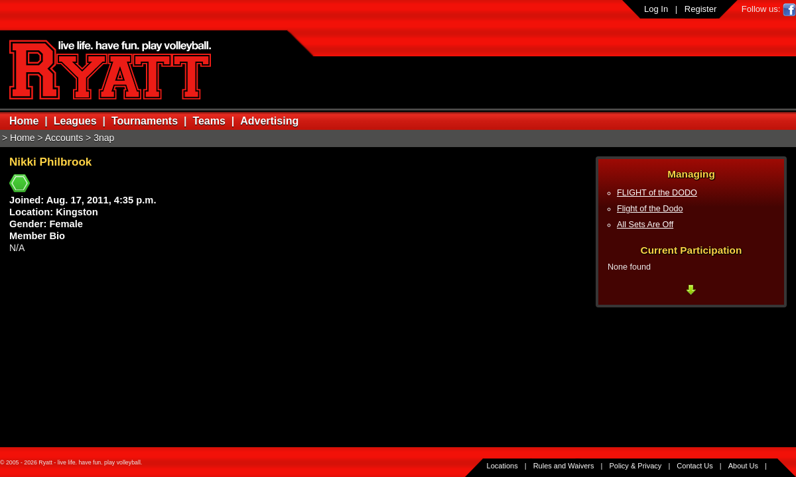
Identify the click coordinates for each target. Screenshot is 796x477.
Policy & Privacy (636, 466)
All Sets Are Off (645, 224)
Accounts (64, 137)
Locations (502, 466)
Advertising (269, 121)
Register (700, 9)
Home (23, 121)
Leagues (75, 121)
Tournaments (144, 121)
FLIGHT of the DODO (657, 192)
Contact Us (694, 466)
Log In (656, 9)
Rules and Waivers (563, 466)
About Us (743, 466)
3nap (104, 137)
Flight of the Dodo (650, 208)
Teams (209, 121)
